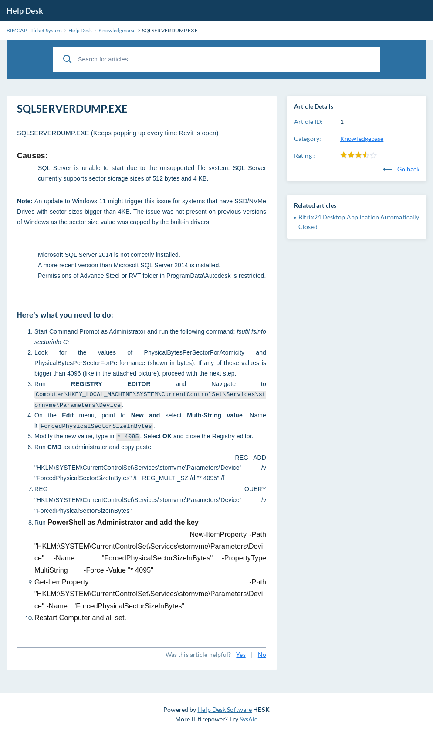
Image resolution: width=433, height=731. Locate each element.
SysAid (249, 719)
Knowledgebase (361, 138)
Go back (401, 169)
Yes (240, 654)
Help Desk (25, 10)
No (262, 654)
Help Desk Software (224, 709)
